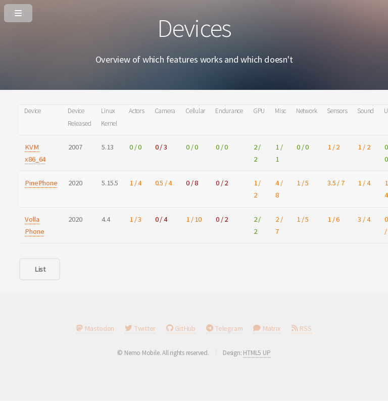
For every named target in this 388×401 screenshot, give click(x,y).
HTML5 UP (256, 352)
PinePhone (41, 182)
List (39, 269)
